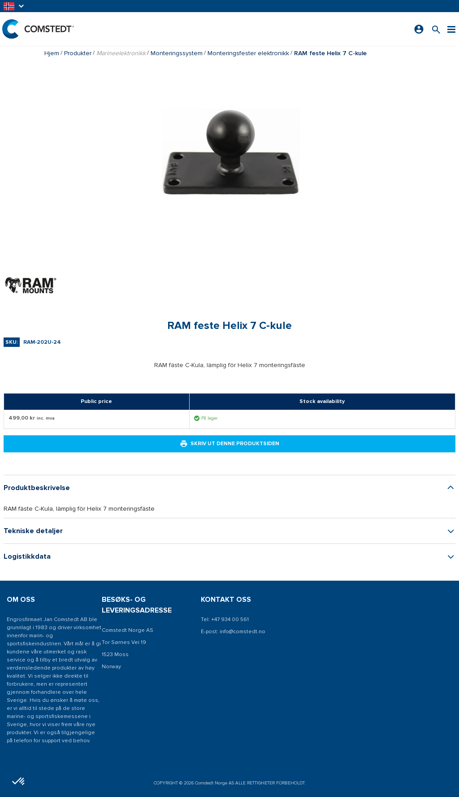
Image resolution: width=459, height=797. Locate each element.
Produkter (77, 53)
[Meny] (451, 29)
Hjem (51, 53)
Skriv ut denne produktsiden (229, 444)
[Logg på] (418, 29)
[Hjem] (38, 29)
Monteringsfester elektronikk (248, 53)
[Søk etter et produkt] (436, 29)
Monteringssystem (177, 53)
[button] (14, 6)
